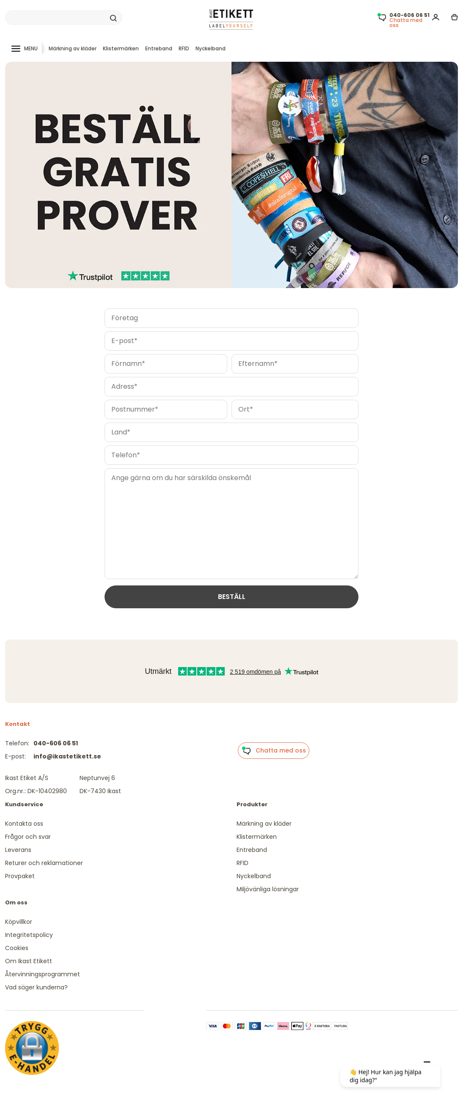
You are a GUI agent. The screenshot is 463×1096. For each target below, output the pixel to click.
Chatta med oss (274, 750)
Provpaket (20, 876)
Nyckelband (211, 48)
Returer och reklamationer (44, 863)
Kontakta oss (24, 823)
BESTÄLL (231, 597)
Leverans (18, 850)
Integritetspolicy (29, 935)
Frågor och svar (28, 836)
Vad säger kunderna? (36, 987)
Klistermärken (121, 48)
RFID (184, 48)
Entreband (158, 48)
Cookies (16, 948)
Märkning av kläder (72, 48)
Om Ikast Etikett (28, 961)
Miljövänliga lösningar (268, 889)
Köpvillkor (18, 921)
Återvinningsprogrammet (42, 974)
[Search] (63, 17)
